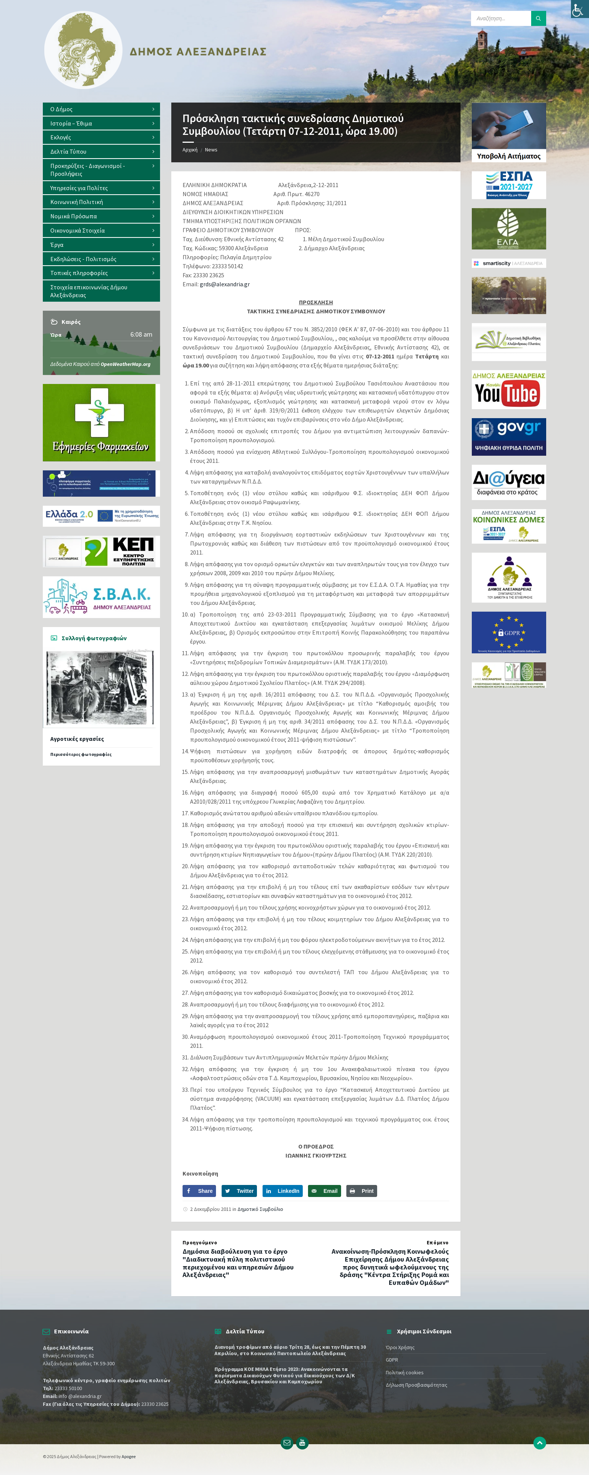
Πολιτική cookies (405, 1372)
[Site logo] (155, 87)
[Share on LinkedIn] (283, 1191)
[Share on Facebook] (199, 1191)
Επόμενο (438, 1242)
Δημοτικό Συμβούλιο (260, 1209)
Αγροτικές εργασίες (77, 738)
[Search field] (508, 18)
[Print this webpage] (361, 1191)
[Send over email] (324, 1191)
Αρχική (190, 149)
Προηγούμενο (200, 1242)
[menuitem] (101, 109)
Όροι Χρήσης (400, 1347)
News (211, 149)
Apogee (129, 1456)
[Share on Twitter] (239, 1191)
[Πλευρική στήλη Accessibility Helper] (580, 9)
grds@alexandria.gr (225, 284)
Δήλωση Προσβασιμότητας (416, 1384)
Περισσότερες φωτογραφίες (81, 754)
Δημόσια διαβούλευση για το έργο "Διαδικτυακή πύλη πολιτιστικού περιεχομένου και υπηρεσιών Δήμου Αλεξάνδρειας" (238, 1263)
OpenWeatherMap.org (126, 364)
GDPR (392, 1359)
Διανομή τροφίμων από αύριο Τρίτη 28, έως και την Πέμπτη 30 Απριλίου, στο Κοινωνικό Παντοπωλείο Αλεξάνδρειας (290, 1350)
